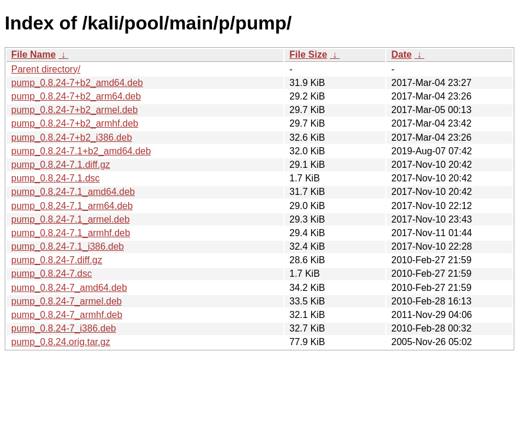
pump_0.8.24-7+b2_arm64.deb (76, 96)
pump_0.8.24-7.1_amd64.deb (73, 192)
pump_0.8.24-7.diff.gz (56, 260)
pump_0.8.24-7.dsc (51, 274)
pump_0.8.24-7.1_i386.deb (67, 246)
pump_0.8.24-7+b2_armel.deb (74, 110)
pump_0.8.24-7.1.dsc (55, 178)
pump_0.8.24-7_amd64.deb (69, 288)
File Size (308, 54)
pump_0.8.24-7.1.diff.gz (60, 165)
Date (401, 54)
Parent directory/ (45, 69)
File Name (33, 54)
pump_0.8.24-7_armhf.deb (67, 315)
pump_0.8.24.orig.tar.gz (60, 342)
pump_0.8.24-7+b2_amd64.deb (77, 83)
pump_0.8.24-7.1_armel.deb (70, 219)
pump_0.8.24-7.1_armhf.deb (70, 233)
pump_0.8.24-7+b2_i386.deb (71, 137)
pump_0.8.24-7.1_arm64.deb (72, 206)
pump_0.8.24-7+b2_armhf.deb (74, 123)
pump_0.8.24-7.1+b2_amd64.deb (81, 151)
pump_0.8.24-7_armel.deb (66, 301)
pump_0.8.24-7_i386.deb (63, 328)
